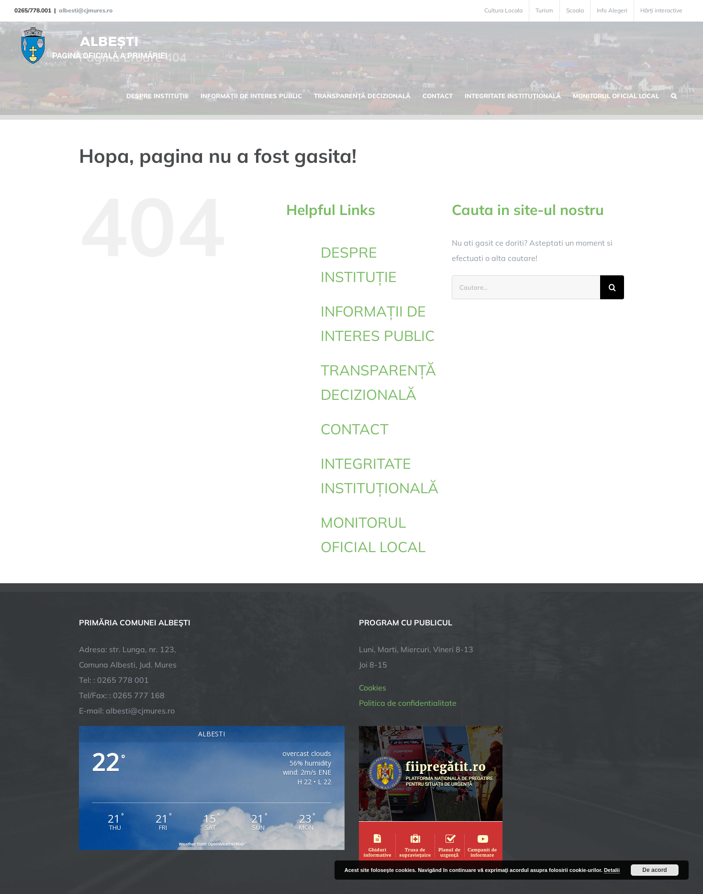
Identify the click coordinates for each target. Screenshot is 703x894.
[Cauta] (612, 287)
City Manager (228, 856)
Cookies (372, 605)
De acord (654, 870)
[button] (674, 94)
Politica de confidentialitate (408, 620)
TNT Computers (183, 856)
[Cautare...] (526, 287)
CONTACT (355, 429)
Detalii (612, 870)
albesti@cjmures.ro (85, 10)
